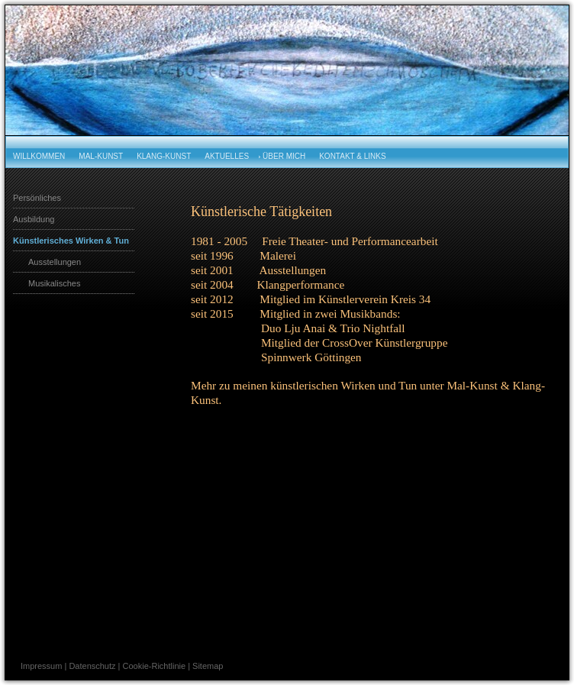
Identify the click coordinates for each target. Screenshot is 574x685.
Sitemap (207, 665)
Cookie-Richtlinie (154, 665)
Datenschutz (92, 665)
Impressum (41, 665)
